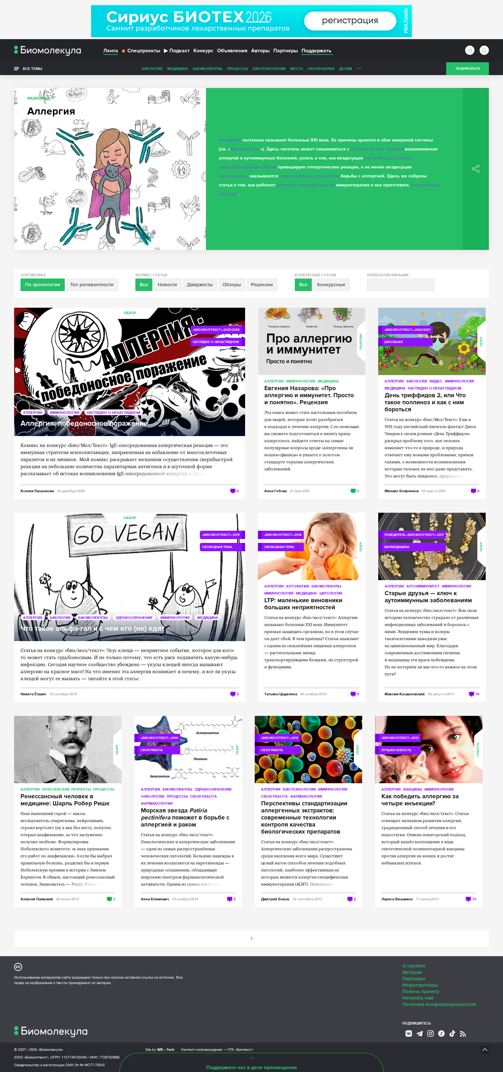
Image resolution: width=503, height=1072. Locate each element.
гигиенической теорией (377, 149)
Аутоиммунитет (422, 586)
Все (144, 284)
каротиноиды (234, 176)
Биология (107, 68)
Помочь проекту (420, 991)
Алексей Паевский (37, 899)
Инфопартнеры (420, 985)
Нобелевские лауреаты (66, 789)
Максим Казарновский (405, 694)
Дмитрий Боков (275, 899)
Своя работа (203, 796)
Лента (110, 50)
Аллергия (32, 412)
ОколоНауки (276, 68)
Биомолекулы (162, 68)
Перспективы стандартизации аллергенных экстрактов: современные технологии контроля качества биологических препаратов (304, 818)
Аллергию (230, 140)
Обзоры (232, 284)
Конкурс (203, 50)
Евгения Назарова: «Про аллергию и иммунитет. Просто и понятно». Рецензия (309, 395)
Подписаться (468, 69)
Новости (167, 284)
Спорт (342, 68)
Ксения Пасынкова (37, 491)
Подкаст (177, 50)
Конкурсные (331, 284)
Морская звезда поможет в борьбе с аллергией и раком (185, 817)
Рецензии (262, 284)
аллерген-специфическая (306, 185)
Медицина (132, 68)
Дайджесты (200, 284)
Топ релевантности (92, 284)
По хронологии (42, 284)
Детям (300, 68)
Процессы (192, 68)
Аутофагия (297, 586)
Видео (436, 381)
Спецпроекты (141, 50)
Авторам (412, 972)
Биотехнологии (224, 68)
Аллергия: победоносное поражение (84, 423)
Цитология (331, 593)
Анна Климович (155, 899)
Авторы (260, 50)
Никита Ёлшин (33, 694)
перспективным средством (309, 176)
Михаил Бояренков (402, 491)
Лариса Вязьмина (397, 899)
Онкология (152, 796)
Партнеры (285, 50)
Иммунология (245, 149)
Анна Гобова (275, 491)
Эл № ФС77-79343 (89, 1065)
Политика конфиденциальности (439, 1004)
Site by (160, 1049)
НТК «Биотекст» (240, 1049)
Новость (478, 749)
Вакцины (412, 789)
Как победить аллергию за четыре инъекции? (420, 800)
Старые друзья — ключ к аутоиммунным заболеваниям (428, 597)
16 (477, 694)
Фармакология (157, 803)
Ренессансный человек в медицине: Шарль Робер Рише (65, 800)
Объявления (232, 50)
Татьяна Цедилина (280, 694)
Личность (321, 68)
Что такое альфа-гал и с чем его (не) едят (93, 628)
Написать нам (417, 998)
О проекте (413, 966)
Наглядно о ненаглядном (380, 68)
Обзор (130, 313)
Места (251, 68)
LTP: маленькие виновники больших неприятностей (303, 604)
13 (474, 899)
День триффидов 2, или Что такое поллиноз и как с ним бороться (425, 402)
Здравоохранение (134, 617)
